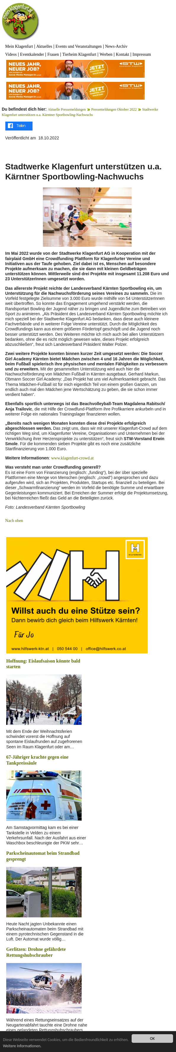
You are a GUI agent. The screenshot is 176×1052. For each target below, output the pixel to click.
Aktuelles (44, 46)
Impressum (142, 54)
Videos (11, 54)
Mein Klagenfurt (19, 46)
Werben (106, 54)
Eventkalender (32, 54)
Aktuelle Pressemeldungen (67, 109)
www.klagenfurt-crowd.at (72, 458)
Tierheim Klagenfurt (79, 54)
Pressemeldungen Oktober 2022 (114, 109)
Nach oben (14, 520)
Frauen (53, 54)
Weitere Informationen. (22, 1045)
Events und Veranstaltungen (79, 46)
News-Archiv (116, 46)
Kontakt (122, 54)
